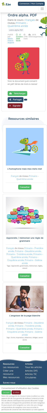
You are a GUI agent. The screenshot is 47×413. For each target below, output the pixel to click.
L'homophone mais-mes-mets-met (25, 169)
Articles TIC (31, 374)
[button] (25, 100)
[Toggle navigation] (42, 8)
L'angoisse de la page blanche (24, 316)
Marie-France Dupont (11, 40)
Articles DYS (31, 370)
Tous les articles (33, 367)
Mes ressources (11, 377)
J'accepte (6, 392)
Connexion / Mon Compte (31, 4)
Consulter (25, 187)
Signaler (15, 105)
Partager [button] (15, 99)
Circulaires (30, 377)
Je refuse (16, 392)
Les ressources (11, 367)
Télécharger (17, 93)
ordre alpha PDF (16, 30)
